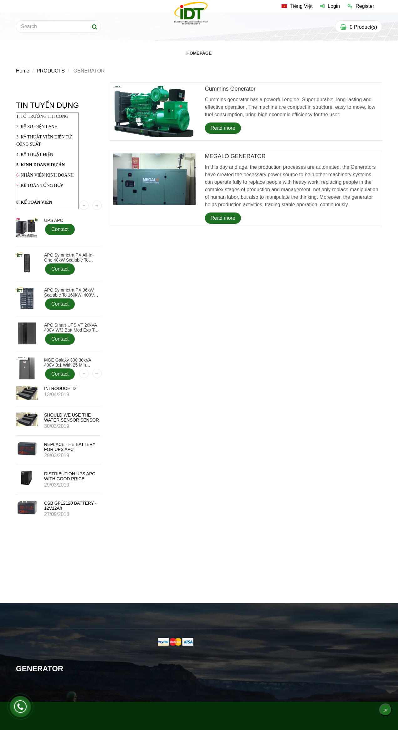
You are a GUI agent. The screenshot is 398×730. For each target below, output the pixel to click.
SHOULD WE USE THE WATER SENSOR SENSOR (71, 417)
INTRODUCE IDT (61, 388)
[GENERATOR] (297, 6)
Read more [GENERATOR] (223, 128)
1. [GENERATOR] (42, 116)
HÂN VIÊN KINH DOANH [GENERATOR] (49, 175)
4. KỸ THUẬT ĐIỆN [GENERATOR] (34, 154)
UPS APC (53, 220)
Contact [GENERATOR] (60, 229)
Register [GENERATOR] (361, 6)
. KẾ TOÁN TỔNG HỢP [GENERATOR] (40, 185)
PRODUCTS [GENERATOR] (51, 70)
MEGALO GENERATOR (235, 156)
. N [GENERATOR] (21, 175)
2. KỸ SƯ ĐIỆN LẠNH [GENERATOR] (37, 126)
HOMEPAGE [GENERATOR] (199, 53)
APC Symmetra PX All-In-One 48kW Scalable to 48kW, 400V (69, 260)
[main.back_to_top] (385, 709)
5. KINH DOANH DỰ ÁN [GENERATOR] (40, 164)
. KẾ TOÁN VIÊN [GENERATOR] (35, 202)
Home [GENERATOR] (22, 70)
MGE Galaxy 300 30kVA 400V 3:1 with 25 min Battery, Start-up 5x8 (67, 365)
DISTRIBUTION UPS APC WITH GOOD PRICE (69, 476)
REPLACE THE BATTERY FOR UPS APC (69, 447)
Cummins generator (230, 89)
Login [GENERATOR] (330, 6)
